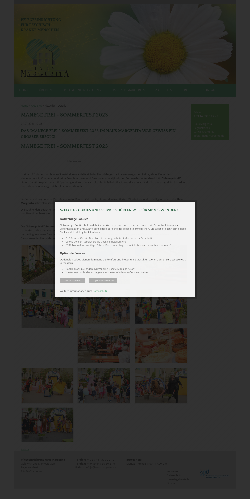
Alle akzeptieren (73, 280)
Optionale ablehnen (104, 280)
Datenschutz (100, 291)
